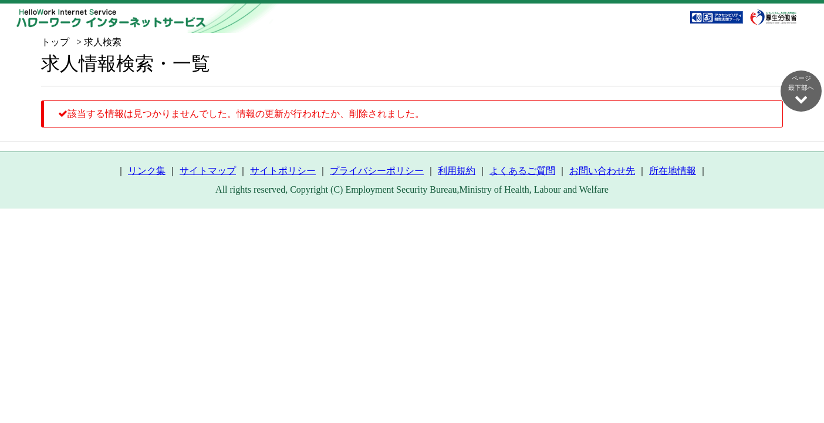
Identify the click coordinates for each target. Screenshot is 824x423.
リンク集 (147, 171)
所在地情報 (672, 171)
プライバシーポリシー (377, 171)
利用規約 (456, 171)
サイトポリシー (283, 171)
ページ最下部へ (801, 90)
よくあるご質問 (522, 171)
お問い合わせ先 (602, 171)
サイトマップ (208, 171)
